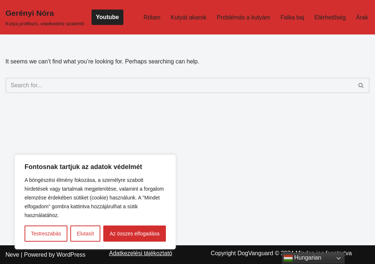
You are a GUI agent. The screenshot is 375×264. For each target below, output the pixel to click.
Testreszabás (46, 233)
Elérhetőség (330, 17)
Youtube (107, 17)
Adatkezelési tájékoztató (140, 253)
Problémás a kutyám (243, 17)
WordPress (70, 255)
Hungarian (302, 258)
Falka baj (292, 17)
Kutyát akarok (189, 17)
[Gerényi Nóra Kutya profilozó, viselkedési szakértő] (44, 17)
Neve (12, 255)
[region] (95, 202)
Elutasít (85, 233)
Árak (362, 17)
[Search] (179, 85)
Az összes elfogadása (134, 233)
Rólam (152, 17)
